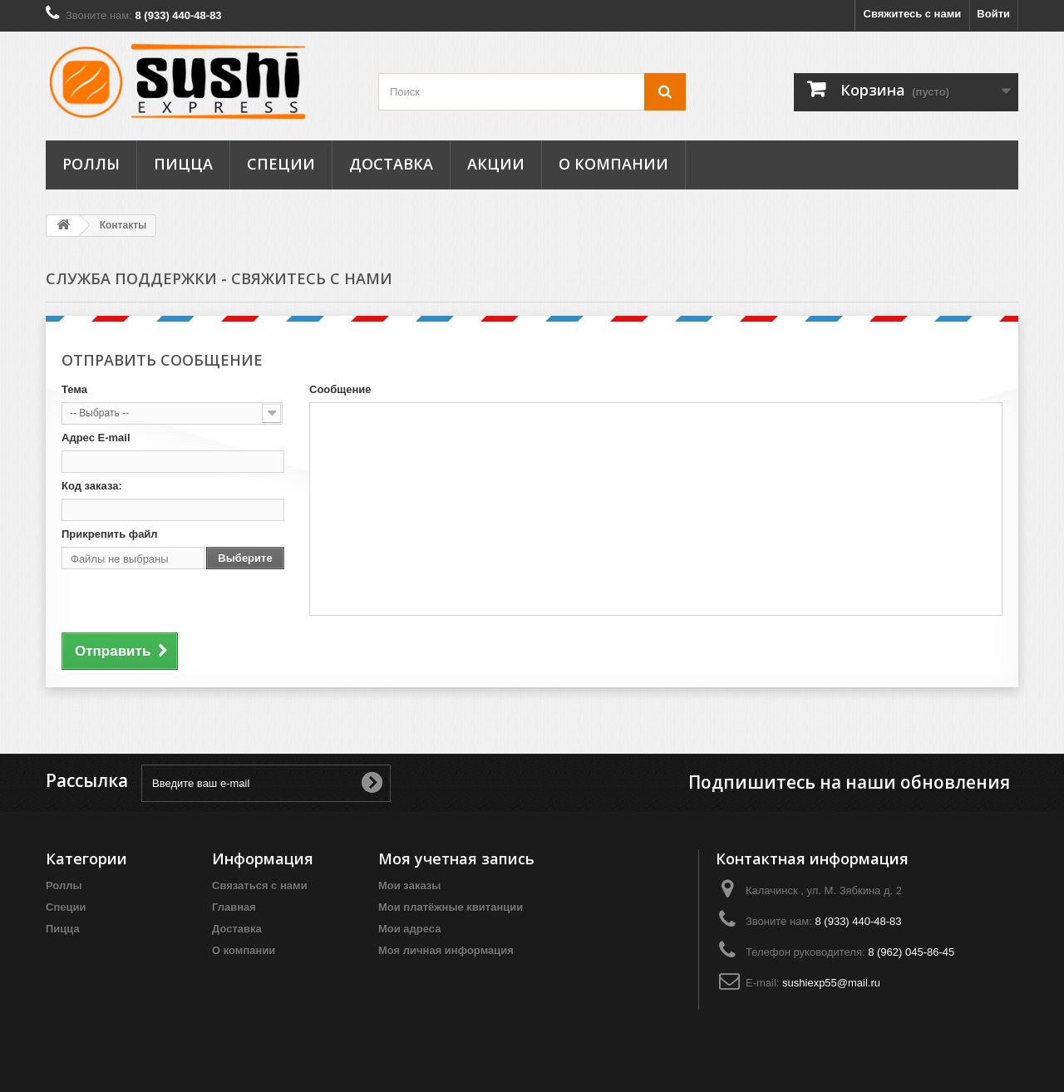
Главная (234, 907)
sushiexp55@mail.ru (831, 982)
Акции (496, 164)
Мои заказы (409, 885)
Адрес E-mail (96, 437)
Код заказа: (92, 486)
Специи (281, 164)
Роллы (91, 164)
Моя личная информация (446, 950)
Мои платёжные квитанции (450, 907)
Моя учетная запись (456, 858)
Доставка (391, 164)
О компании (613, 164)
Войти (993, 13)
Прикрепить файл (110, 534)
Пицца (183, 164)
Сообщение (340, 389)
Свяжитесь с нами (913, 13)
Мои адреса (409, 928)
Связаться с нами (260, 885)
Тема (74, 389)
